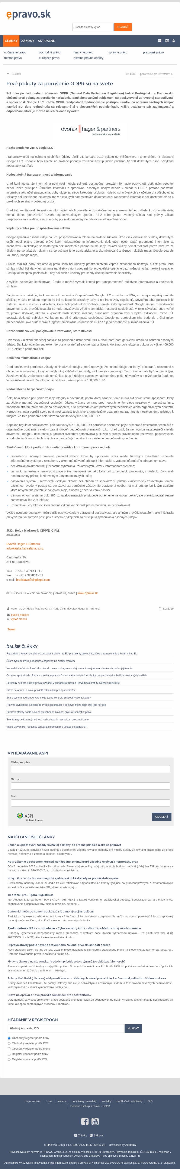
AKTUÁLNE (46, 41)
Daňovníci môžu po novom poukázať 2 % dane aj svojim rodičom (51, 911)
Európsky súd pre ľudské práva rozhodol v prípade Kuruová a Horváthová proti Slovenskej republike (63, 682)
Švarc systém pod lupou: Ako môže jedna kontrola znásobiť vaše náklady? (48, 697)
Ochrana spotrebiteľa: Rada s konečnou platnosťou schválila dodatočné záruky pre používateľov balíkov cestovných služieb (76, 675)
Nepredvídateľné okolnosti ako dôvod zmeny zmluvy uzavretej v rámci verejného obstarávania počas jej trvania (69, 668)
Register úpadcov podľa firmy (28, 1054)
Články (82, 1135)
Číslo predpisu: (21, 762)
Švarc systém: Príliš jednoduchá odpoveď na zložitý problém (40, 661)
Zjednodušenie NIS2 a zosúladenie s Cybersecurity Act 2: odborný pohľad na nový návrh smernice (74, 928)
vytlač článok (19, 619)
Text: (14, 796)
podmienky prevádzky (84, 1101)
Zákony (98, 1135)
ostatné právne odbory (88, 58)
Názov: (15, 779)
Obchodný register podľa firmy (28, 1038)
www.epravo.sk (88, 593)
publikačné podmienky (129, 1101)
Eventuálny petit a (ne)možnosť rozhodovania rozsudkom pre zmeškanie (47, 719)
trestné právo (13, 58)
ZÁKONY (27, 41)
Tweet (11, 629)
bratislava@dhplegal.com (33, 579)
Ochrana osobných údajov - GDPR (90, 1106)
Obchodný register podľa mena (29, 1048)
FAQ (149, 1101)
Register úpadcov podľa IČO (27, 1059)
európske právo (49, 58)
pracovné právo (153, 52)
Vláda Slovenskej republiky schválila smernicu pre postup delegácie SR (46, 726)
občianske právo (15, 52)
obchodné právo (49, 52)
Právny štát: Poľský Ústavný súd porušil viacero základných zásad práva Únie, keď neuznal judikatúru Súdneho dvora (87, 978)
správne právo (117, 52)
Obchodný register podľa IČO (28, 1043)
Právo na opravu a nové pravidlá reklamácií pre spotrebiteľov (40, 690)
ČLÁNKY (11, 41)
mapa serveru (33, 1101)
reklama (62, 1101)
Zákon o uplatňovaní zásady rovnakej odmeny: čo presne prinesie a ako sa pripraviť (64, 844)
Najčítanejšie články (31, 837)
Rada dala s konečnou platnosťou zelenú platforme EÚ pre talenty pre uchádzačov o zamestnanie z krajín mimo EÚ (72, 653)
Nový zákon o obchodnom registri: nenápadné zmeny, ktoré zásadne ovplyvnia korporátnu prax (73, 861)
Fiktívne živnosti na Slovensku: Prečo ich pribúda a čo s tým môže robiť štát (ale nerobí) (56, 704)
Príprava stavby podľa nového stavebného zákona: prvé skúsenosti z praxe (49, 712)
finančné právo (83, 52)
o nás (49, 1101)
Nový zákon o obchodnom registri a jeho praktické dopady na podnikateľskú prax (63, 878)
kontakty (107, 1101)
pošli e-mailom (20, 614)
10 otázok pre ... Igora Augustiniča (31, 894)
